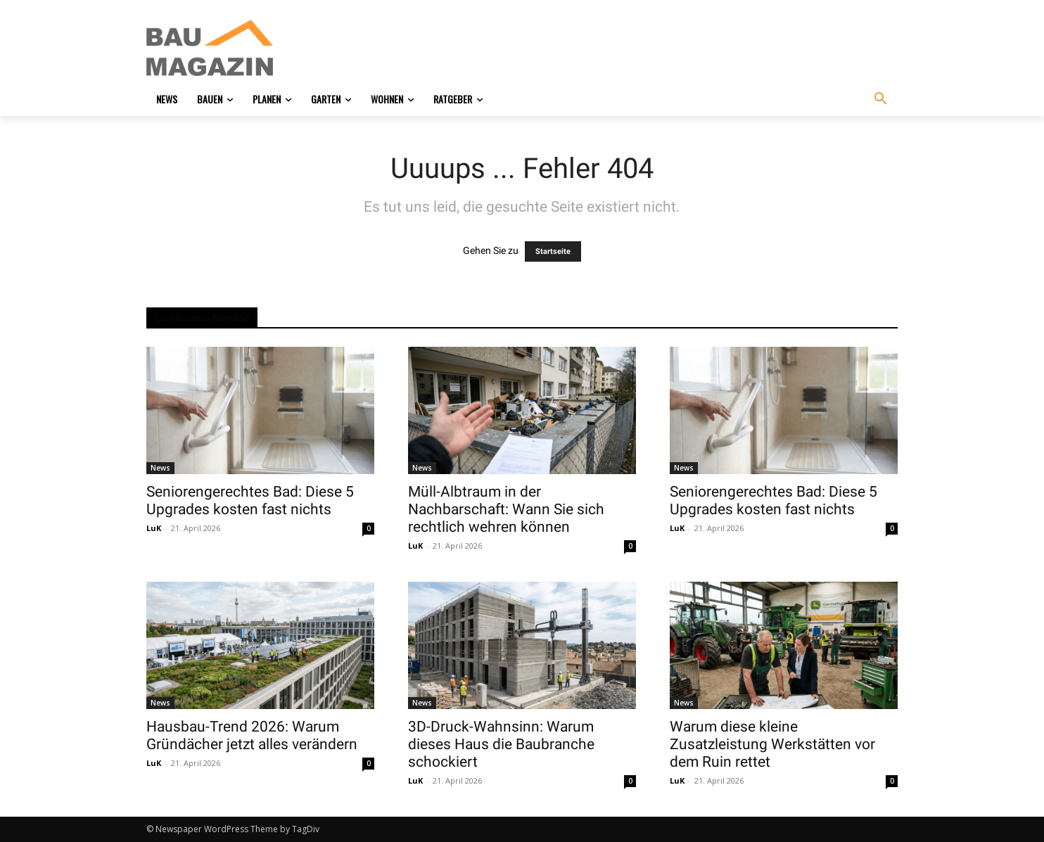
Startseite (553, 251)
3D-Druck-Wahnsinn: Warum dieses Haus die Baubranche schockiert (501, 744)
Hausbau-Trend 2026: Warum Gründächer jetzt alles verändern (251, 735)
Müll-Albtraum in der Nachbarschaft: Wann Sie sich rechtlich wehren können (506, 509)
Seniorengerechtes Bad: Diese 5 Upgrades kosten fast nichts (250, 500)
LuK (153, 528)
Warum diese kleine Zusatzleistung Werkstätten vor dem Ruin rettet (772, 744)
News (160, 468)
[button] (881, 99)
